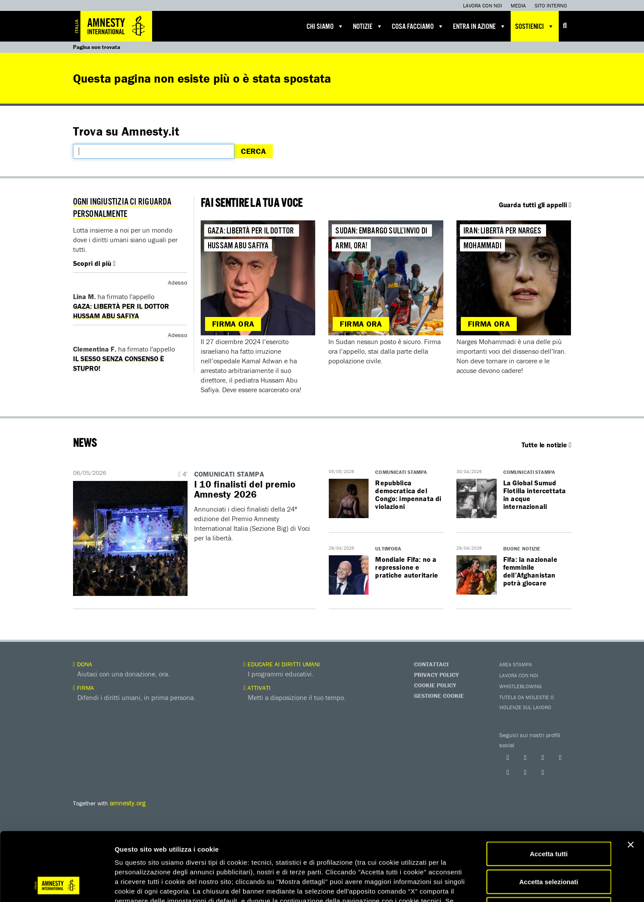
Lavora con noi (482, 5)
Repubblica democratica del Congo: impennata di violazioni (408, 494)
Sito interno (551, 5)
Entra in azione (479, 26)
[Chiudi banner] (630, 780)
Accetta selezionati (548, 817)
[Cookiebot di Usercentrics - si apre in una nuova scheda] (56, 885)
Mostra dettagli (460, 884)
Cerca (253, 151)
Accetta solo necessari (549, 845)
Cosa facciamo (418, 26)
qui (357, 846)
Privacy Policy (436, 675)
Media (518, 5)
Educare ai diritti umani (282, 664)
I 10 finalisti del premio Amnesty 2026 (245, 489)
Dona (82, 664)
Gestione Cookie (439, 696)
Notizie (368, 26)
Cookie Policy (435, 685)
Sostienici (534, 26)
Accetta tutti (549, 789)
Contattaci (431, 664)
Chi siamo (325, 26)
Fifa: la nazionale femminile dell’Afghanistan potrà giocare (530, 571)
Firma (83, 688)
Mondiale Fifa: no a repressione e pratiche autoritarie (406, 567)
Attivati (257, 688)
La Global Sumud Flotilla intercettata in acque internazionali (534, 494)
